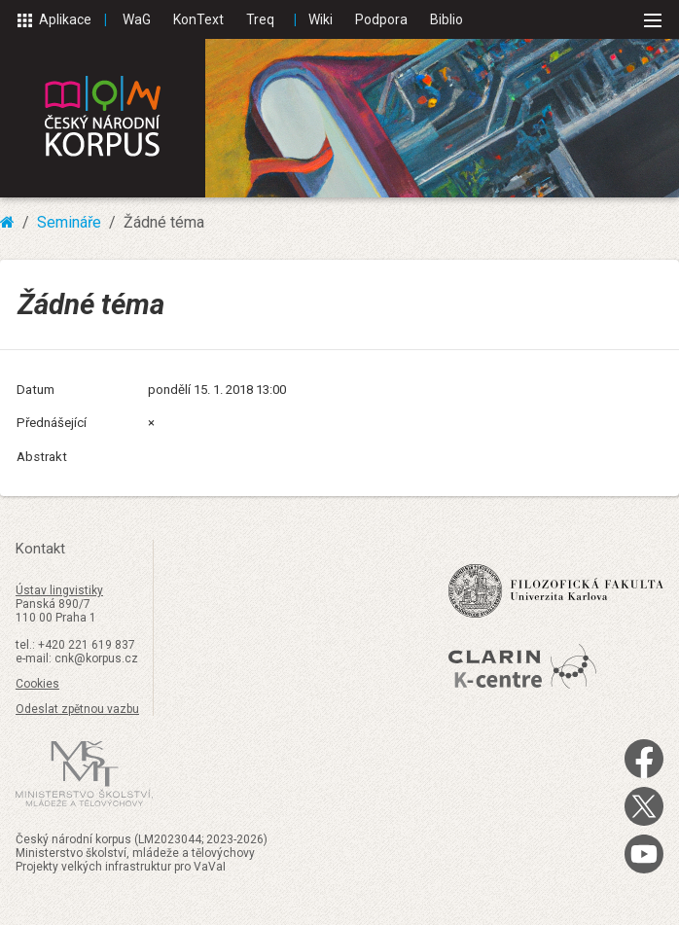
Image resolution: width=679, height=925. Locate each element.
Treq (260, 19)
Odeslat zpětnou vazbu (77, 709)
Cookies (37, 684)
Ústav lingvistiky (59, 590)
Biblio (446, 19)
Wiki (320, 19)
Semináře (69, 222)
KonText (198, 19)
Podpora (381, 19)
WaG (137, 19)
